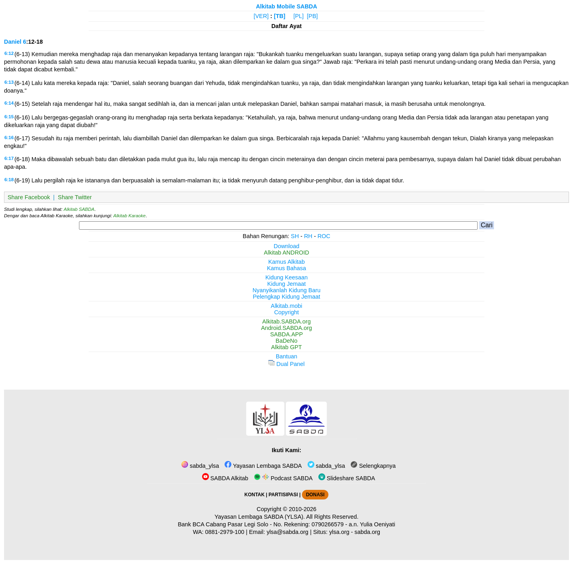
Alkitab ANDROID (286, 252)
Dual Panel (286, 364)
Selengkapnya (372, 466)
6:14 (9, 103)
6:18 (9, 179)
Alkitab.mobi (286, 306)
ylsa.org (339, 532)
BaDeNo (286, 341)
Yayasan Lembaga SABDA (263, 466)
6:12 (9, 53)
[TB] (279, 16)
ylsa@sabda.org (287, 532)
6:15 (9, 116)
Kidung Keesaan (286, 277)
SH (295, 236)
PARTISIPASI (283, 494)
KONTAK (255, 494)
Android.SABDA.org (286, 328)
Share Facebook (29, 197)
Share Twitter (75, 197)
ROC (324, 236)
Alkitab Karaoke (129, 215)
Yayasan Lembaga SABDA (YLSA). (260, 516)
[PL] (299, 16)
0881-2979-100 (225, 532)
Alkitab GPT (286, 347)
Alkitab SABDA (79, 209)
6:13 (9, 82)
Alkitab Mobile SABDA (286, 6)
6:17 (9, 158)
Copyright (286, 312)
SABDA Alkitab (225, 478)
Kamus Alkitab (286, 262)
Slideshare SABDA (346, 478)
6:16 (9, 137)
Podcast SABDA (283, 478)
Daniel (12, 41)
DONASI (315, 494)
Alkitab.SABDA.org (286, 321)
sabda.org (367, 532)
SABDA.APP (286, 334)
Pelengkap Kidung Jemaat (286, 296)
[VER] (261, 16)
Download (287, 246)
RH (308, 236)
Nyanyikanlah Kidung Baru (287, 290)
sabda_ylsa (200, 466)
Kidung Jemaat (286, 284)
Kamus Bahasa (286, 268)
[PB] (312, 16)
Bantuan (287, 356)
